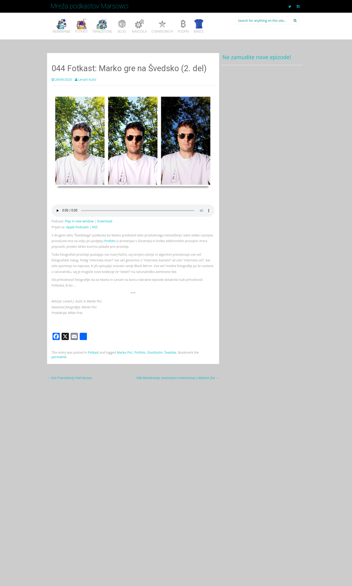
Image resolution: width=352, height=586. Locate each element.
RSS (95, 227)
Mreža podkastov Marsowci (89, 6)
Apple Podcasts (77, 227)
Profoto (109, 241)
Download (104, 221)
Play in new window (79, 221)
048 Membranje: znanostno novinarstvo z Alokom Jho (177, 378)
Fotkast (93, 352)
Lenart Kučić (87, 79)
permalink (59, 357)
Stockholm (155, 352)
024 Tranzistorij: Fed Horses (69, 378)
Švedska (170, 352)
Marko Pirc (125, 352)
